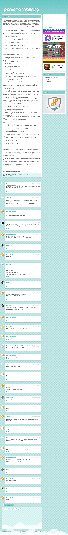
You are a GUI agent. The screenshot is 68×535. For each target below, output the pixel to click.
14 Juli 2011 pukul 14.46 (36, 497)
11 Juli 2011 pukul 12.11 (36, 292)
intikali (10, 175)
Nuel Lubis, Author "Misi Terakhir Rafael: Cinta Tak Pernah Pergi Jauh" (21, 345)
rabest (7, 469)
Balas (7, 191)
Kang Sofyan (9, 282)
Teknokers (8, 197)
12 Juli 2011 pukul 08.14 (36, 457)
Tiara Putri (8, 416)
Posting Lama (38, 531)
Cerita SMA (46, 79)
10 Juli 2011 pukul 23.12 (36, 211)
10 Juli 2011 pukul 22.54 (36, 183)
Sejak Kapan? (47, 83)
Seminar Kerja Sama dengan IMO (51, 85)
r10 (7, 364)
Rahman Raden (9, 245)
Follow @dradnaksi (48, 27)
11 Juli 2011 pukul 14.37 (36, 346)
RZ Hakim (8, 305)
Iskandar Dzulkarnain (11, 211)
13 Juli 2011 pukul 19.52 (36, 478)
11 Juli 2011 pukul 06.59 (36, 234)
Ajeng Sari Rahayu (10, 397)
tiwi (7, 437)
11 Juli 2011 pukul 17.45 (36, 416)
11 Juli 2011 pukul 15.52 (36, 397)
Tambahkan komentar (8, 505)
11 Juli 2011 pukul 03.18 (36, 222)
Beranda (23, 531)
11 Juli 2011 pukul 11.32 (36, 282)
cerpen (7, 175)
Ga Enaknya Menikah (48, 81)
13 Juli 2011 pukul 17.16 (36, 469)
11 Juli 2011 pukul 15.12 (36, 385)
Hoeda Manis (9, 222)
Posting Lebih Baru (6, 531)
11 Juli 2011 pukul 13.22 (36, 326)
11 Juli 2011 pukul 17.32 (36, 406)
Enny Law (8, 264)
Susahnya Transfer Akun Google (51, 77)
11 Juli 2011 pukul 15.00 (36, 364)
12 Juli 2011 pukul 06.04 (36, 437)
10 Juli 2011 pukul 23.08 (36, 197)
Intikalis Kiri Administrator (12, 326)
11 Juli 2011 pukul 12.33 (36, 305)
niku (7, 488)
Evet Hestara (9, 183)
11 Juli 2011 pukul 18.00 (36, 427)
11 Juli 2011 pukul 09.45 (36, 254)
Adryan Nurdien (9, 374)
